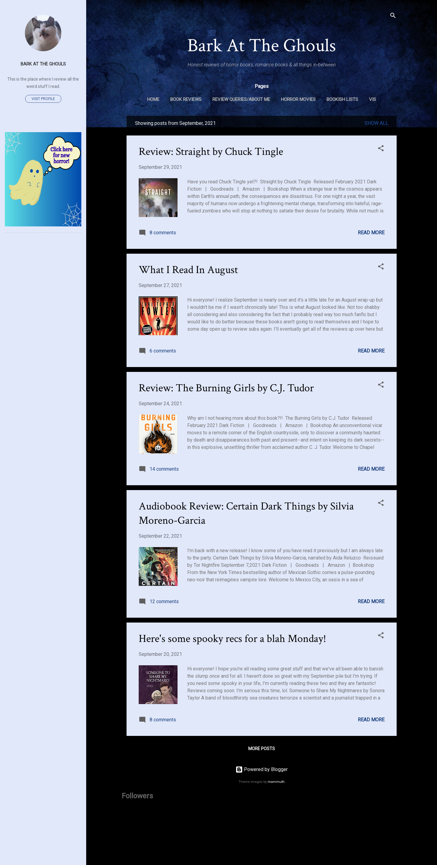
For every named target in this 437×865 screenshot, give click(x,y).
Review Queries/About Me (241, 99)
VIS (372, 99)
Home (153, 99)
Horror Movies (298, 99)
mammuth (276, 782)
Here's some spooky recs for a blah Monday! (232, 639)
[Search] (393, 16)
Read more (371, 232)
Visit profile (43, 99)
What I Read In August (188, 270)
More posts (261, 748)
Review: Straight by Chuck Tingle (211, 152)
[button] (380, 149)
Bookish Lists (342, 99)
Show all (376, 123)
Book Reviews (186, 99)
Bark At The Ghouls (261, 45)
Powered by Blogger (261, 769)
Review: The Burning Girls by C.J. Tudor (226, 388)
